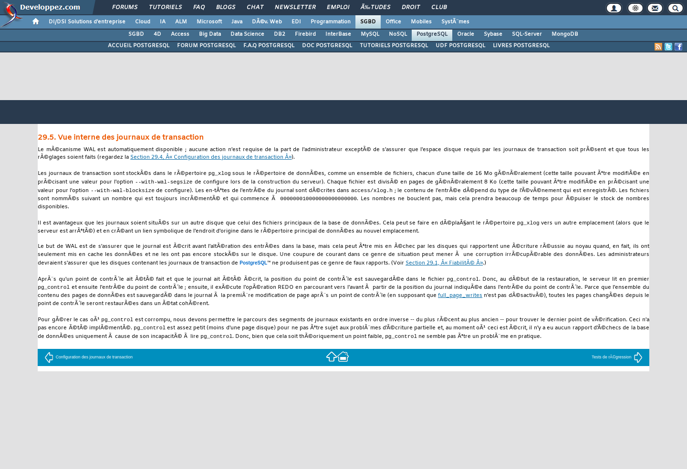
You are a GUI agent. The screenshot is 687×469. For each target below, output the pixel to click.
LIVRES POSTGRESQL (521, 45)
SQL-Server (527, 34)
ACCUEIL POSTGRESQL (138, 45)
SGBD (368, 22)
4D (157, 34)
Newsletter (295, 7)
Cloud (142, 22)
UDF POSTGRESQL (460, 45)
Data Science (247, 34)
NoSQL (398, 34)
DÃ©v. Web (267, 22)
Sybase (493, 34)
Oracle (465, 34)
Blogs (225, 7)
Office (393, 22)
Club (439, 7)
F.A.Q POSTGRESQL (268, 45)
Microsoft (209, 22)
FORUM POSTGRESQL (206, 45)
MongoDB (565, 34)
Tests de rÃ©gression (617, 361)
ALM (181, 22)
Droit (411, 7)
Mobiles (421, 22)
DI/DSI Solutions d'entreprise (87, 22)
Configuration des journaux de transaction (88, 361)
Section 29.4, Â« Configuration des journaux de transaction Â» (210, 157)
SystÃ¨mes (455, 22)
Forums (124, 7)
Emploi (338, 7)
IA (163, 22)
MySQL (370, 34)
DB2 (279, 34)
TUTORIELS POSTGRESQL (394, 45)
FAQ (199, 7)
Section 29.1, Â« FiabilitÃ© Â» (444, 265)
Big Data (210, 34)
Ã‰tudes (375, 7)
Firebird (305, 34)
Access (180, 34)
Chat (255, 7)
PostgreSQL (432, 34)
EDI (296, 22)
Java (236, 22)
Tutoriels (165, 7)
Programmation (331, 22)
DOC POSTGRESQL (327, 45)
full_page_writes (460, 299)
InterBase (338, 34)
